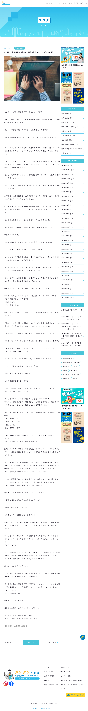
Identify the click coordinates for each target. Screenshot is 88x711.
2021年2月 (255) (67, 308)
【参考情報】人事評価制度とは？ (17, 626)
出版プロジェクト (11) (70, 123)
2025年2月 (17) (67, 221)
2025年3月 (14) (67, 216)
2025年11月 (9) (67, 179)
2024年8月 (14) (67, 248)
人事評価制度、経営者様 (71, 375)
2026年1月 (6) (67, 170)
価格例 (46, 680)
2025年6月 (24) (67, 202)
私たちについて (50, 672)
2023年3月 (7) (67, 294)
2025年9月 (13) (67, 189)
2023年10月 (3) (67, 290)
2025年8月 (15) (67, 193)
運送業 (74, 391)
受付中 (65, 383)
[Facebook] (11, 684)
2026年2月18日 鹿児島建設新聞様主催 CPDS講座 (71, 357)
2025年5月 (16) (67, 207)
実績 (86, 3)
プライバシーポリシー (49, 704)
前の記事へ (8, 643)
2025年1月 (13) (67, 225)
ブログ (62, 689)
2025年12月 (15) (67, 175)
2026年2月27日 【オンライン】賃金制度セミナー (71, 329)
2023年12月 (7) (67, 285)
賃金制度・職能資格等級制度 (75, 3)
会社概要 (33, 704)
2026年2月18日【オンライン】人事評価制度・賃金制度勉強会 (71, 348)
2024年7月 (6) (67, 253)
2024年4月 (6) (67, 267)
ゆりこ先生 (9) (67, 118)
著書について (65, 667)
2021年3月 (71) (67, 303)
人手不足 (66, 379)
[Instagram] (5, 684)
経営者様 (74, 383)
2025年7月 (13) (67, 198)
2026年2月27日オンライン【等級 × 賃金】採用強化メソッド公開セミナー (71, 338)
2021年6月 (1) (66, 299)
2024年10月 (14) (67, 239)
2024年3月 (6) (67, 271)
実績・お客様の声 (51, 685)
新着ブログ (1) (67, 158)
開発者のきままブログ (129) (70, 151)
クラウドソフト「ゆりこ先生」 (72, 685)
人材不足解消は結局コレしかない (71, 321)
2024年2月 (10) (67, 276)
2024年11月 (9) (67, 235)
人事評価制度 (62, 3)
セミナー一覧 (44, 3)
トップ (46, 667)
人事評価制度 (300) (69, 137)
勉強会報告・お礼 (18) (70, 127)
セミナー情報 (65, 676)
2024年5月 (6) (67, 262)
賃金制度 (66, 391)
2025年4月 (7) (67, 212)
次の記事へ (53, 643)
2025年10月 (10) (67, 184)
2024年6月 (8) (67, 257)
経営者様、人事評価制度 (71, 387)
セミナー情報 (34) (68, 114)
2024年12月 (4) (67, 230)
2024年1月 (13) (67, 280)
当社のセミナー (53, 3)
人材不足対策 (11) (68, 132)
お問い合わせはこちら (76, 695)
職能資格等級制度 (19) (70, 146)
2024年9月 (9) (67, 244)
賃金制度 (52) (66, 141)
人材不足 (75, 379)
